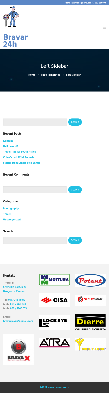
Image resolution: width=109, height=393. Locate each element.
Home (31, 75)
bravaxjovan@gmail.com (18, 321)
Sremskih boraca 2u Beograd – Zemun (14, 289)
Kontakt (8, 141)
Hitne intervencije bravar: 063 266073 (85, 3)
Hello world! (10, 146)
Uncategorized (12, 220)
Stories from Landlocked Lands (21, 163)
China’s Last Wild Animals (18, 157)
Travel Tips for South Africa (19, 152)
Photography (11, 208)
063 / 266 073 (18, 304)
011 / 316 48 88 (16, 300)
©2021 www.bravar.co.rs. (54, 387)
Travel (7, 214)
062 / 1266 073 (18, 308)
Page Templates (50, 75)
